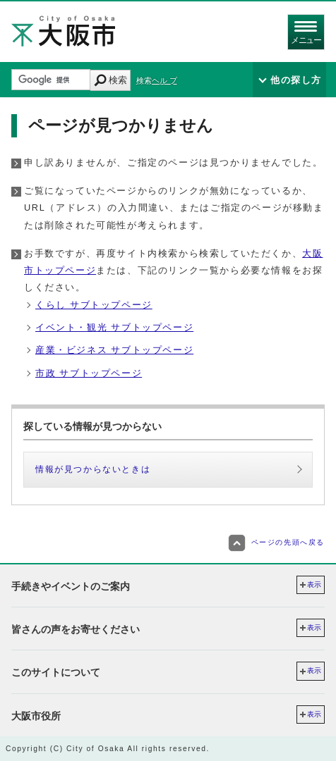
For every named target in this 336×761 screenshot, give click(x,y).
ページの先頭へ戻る (276, 542)
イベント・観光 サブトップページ (114, 327)
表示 (314, 584)
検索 (118, 80)
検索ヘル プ (156, 80)
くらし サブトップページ (93, 304)
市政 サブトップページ (88, 373)
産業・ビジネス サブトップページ (114, 350)
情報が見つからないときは (92, 469)
